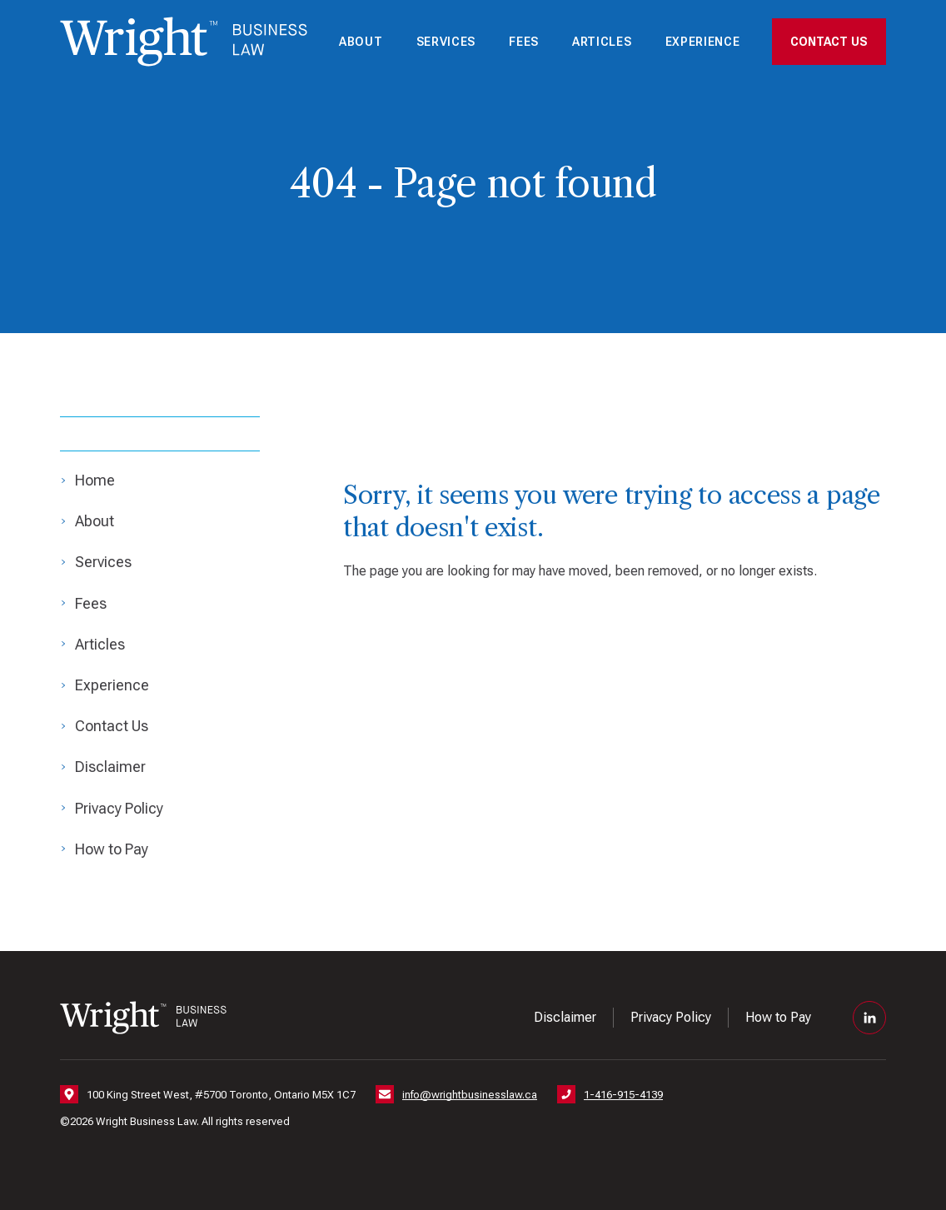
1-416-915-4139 (623, 1094)
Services (446, 41)
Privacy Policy (119, 808)
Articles (602, 41)
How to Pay (111, 849)
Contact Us (829, 41)
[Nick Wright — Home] (183, 42)
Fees (524, 41)
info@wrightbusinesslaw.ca (469, 1094)
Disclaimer (110, 766)
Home (95, 480)
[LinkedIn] (869, 1017)
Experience (702, 41)
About (361, 41)
